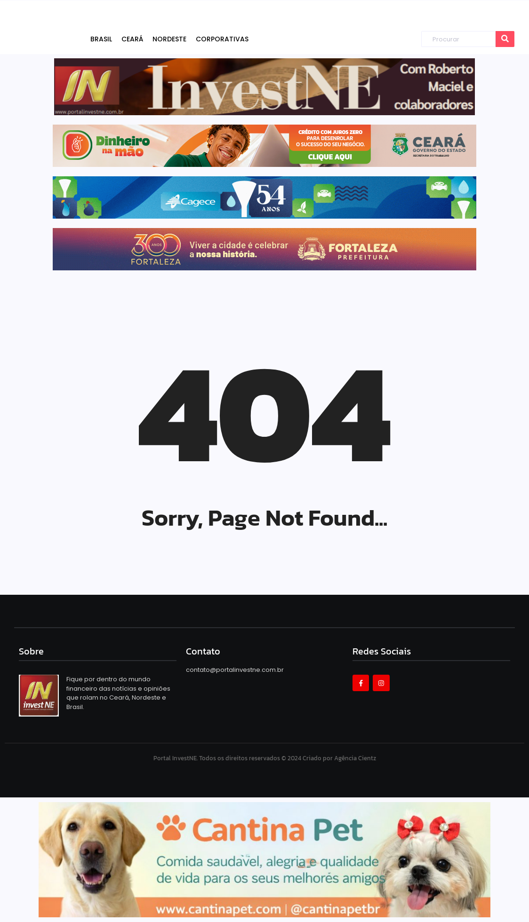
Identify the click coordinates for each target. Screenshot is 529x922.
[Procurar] (458, 39)
